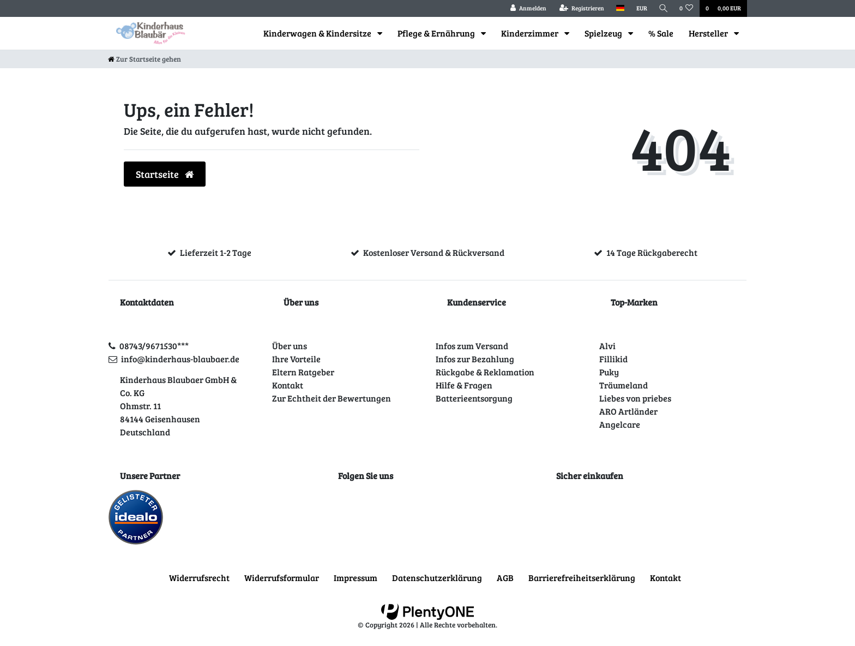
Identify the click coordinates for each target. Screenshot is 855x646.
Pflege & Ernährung (437, 33)
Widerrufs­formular (281, 577)
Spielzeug (604, 33)
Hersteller (709, 33)
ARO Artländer (628, 411)
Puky (609, 372)
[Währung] (639, 8)
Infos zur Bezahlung (475, 358)
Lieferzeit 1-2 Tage (215, 252)
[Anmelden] (526, 8)
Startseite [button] (165, 174)
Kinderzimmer (530, 33)
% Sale (660, 33)
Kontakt (287, 385)
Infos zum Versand (472, 345)
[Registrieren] (579, 8)
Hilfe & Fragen (464, 385)
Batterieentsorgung (474, 398)
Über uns (289, 345)
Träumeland (623, 385)
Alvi (607, 345)
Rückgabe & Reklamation (485, 372)
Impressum (355, 577)
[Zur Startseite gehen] (144, 59)
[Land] (618, 8)
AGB (505, 577)
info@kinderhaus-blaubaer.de (180, 358)
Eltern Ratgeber (303, 372)
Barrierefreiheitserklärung (581, 577)
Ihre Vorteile (296, 358)
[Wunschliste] (686, 8)
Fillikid (613, 358)
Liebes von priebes (635, 398)
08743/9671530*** (154, 345)
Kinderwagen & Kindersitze (318, 33)
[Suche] (662, 8)
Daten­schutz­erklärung (437, 577)
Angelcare (619, 424)
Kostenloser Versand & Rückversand (433, 252)
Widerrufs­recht (199, 577)
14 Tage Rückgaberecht (651, 252)
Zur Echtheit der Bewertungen (331, 398)
